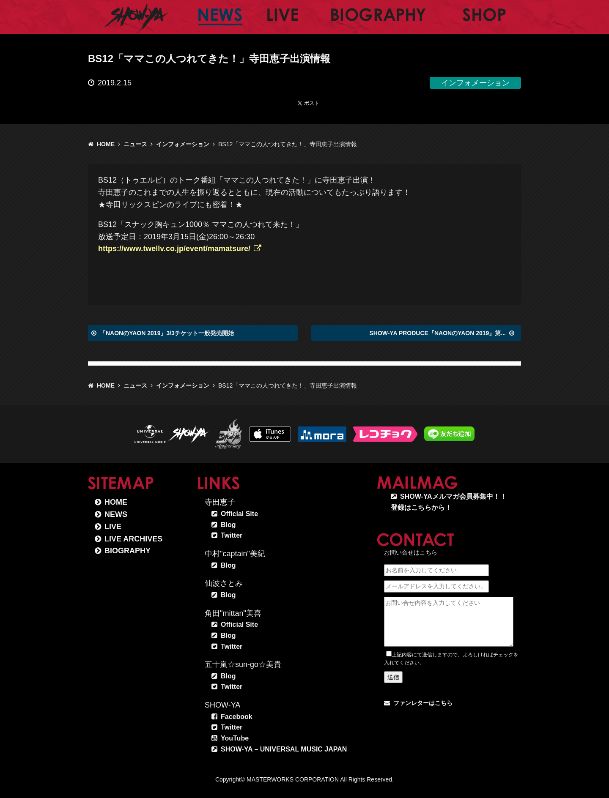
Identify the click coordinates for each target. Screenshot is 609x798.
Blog (228, 524)
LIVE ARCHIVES (133, 539)
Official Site (239, 513)
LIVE (112, 526)
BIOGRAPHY (127, 551)
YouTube (235, 738)
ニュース (135, 144)
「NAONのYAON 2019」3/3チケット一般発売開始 (167, 333)
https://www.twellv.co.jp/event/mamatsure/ (174, 248)
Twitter (231, 535)
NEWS (115, 514)
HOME (106, 144)
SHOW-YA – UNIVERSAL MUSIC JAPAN (284, 749)
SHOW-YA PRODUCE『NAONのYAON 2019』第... (437, 333)
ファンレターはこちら (423, 703)
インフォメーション (182, 144)
